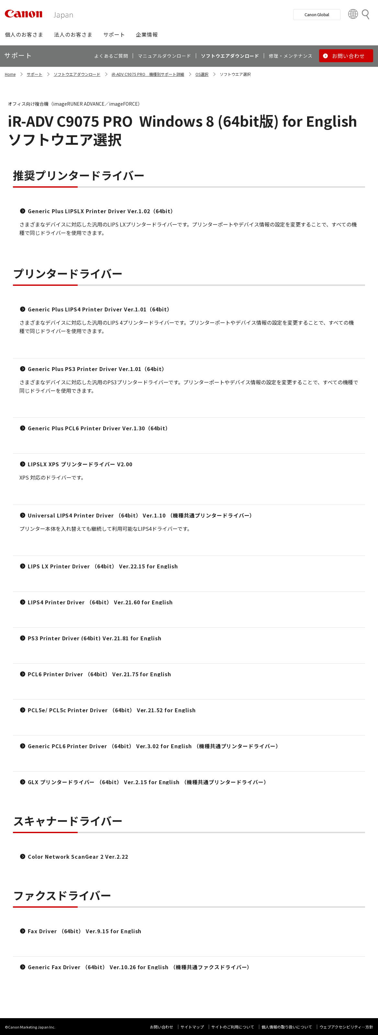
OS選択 (201, 74)
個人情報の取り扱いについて (286, 1026)
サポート (34, 74)
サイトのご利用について (232, 1026)
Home (10, 74)
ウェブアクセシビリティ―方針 (346, 1026)
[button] (24, 34)
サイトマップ (192, 1026)
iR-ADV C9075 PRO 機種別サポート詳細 (148, 74)
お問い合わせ (161, 1026)
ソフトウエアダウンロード (77, 74)
